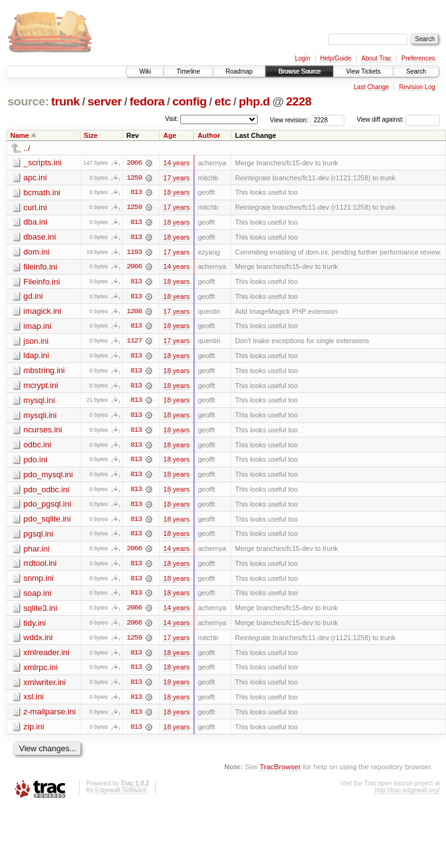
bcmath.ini (42, 192)
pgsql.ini (39, 537)
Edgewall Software (121, 795)
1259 (134, 178)
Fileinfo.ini (42, 282)
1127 (134, 343)
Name (20, 135)
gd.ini (33, 297)
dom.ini (37, 252)
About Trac (376, 58)
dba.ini (35, 222)
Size (90, 135)
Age (170, 135)
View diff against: (398, 119)
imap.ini (38, 327)
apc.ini (35, 177)
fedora (147, 101)
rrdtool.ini (40, 566)
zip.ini (34, 731)
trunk (65, 101)
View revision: (289, 119)
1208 (134, 313)
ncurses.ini (43, 432)
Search (416, 71)
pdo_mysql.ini (49, 477)
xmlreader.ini (47, 656)
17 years (176, 178)
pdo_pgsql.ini (48, 507)
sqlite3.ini (40, 611)
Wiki (145, 71)
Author (209, 135)
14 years (176, 163)
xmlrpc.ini (41, 671)
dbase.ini (40, 237)
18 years (176, 193)
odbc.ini (38, 447)
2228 (298, 101)
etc (223, 101)
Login (302, 58)
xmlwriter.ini (45, 686)
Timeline (188, 71)
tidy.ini (35, 626)
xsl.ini (34, 701)
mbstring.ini (44, 372)
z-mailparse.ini (50, 716)
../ (27, 148)
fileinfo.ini (40, 267)
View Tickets (363, 71)
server (104, 101)
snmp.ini (39, 581)
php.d (254, 101)
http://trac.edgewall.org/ (407, 795)
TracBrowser (280, 772)
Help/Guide (335, 58)
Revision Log (417, 87)
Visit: (171, 118)
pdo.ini (35, 462)
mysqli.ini (40, 417)
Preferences (418, 58)
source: (28, 101)
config (189, 101)
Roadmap (239, 71)
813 (136, 193)
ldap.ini (36, 357)
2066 (134, 163)
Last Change (371, 87)
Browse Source (299, 71)
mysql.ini (40, 402)
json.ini (36, 342)
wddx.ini (38, 641)
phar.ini (37, 552)
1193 (134, 253)
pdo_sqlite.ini (47, 522)
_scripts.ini (43, 162)
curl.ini (35, 207)
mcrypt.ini (41, 387)
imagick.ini (43, 312)
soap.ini (38, 596)
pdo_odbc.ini (47, 492)
